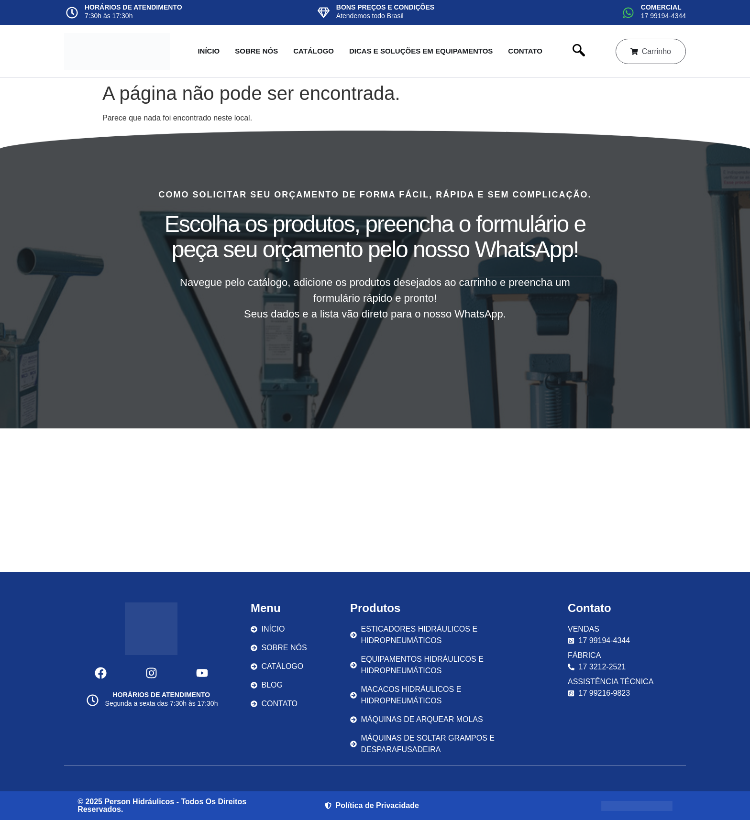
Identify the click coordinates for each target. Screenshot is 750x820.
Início (209, 51)
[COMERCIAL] (628, 13)
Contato (525, 51)
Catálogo (313, 51)
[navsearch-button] (578, 51)
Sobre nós (256, 51)
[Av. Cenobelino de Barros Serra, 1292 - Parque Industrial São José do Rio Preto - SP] (375, 500)
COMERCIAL (661, 7)
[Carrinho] (633, 51)
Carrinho (656, 51)
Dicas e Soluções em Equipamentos (420, 51)
